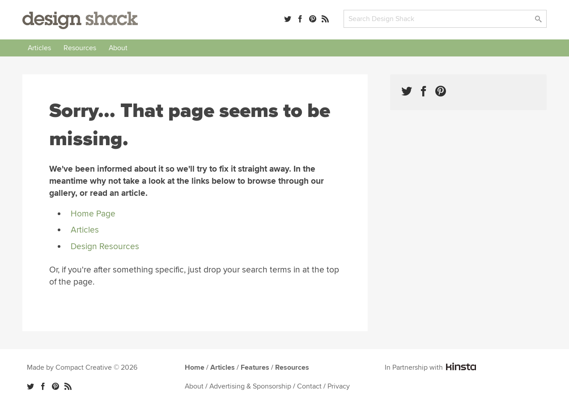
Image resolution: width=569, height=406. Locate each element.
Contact (309, 386)
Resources (80, 47)
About (118, 47)
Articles (39, 47)
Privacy (338, 386)
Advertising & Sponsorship (250, 386)
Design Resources (105, 246)
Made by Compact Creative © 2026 (82, 367)
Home (194, 367)
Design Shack (80, 20)
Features (255, 367)
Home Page (93, 213)
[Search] (445, 19)
